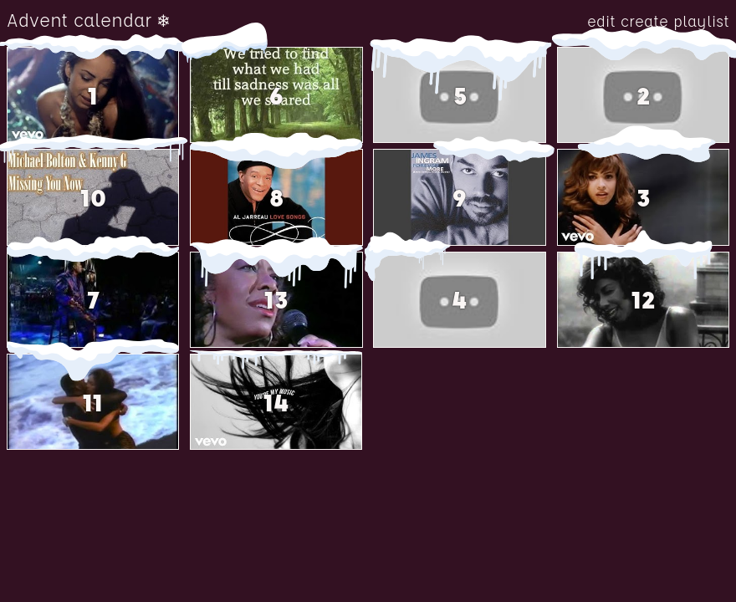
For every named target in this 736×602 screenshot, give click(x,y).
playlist (701, 21)
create (647, 21)
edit (604, 21)
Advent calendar (79, 20)
